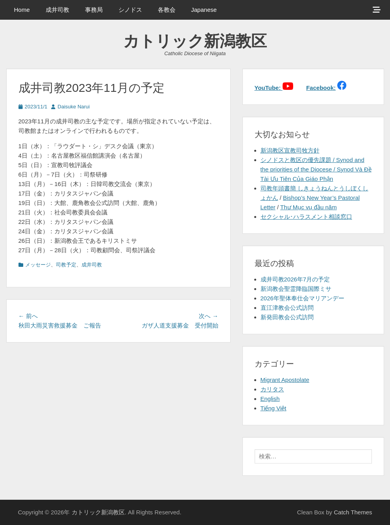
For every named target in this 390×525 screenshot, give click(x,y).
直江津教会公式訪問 (287, 307)
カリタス (272, 389)
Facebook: (321, 87)
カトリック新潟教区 (195, 41)
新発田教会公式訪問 (287, 317)
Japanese (204, 9)
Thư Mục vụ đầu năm (308, 207)
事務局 (94, 9)
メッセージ (38, 265)
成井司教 (57, 9)
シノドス (130, 9)
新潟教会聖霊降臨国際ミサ (296, 288)
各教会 (167, 9)
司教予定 (66, 265)
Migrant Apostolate (285, 379)
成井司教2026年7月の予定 (295, 279)
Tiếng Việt (273, 408)
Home (22, 9)
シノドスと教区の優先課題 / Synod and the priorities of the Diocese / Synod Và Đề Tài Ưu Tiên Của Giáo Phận (316, 169)
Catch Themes (353, 512)
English (270, 398)
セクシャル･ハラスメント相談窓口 (306, 216)
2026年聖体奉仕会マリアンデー (302, 298)
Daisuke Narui (73, 107)
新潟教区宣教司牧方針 (290, 150)
